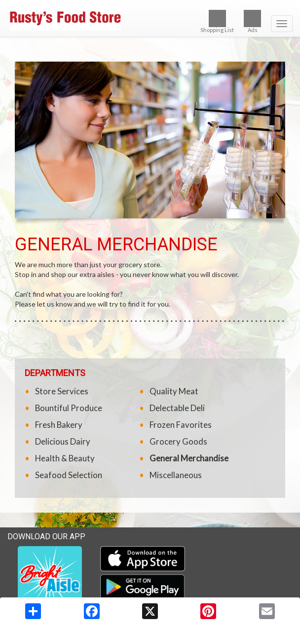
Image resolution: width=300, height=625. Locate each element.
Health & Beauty (65, 458)
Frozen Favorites (181, 424)
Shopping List (217, 21)
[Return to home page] (150, 18)
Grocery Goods (178, 441)
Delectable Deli (177, 408)
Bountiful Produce (68, 408)
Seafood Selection (68, 475)
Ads (252, 21)
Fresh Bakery (58, 424)
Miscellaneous (176, 475)
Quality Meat (174, 391)
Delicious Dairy (62, 441)
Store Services (61, 391)
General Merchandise (189, 458)
